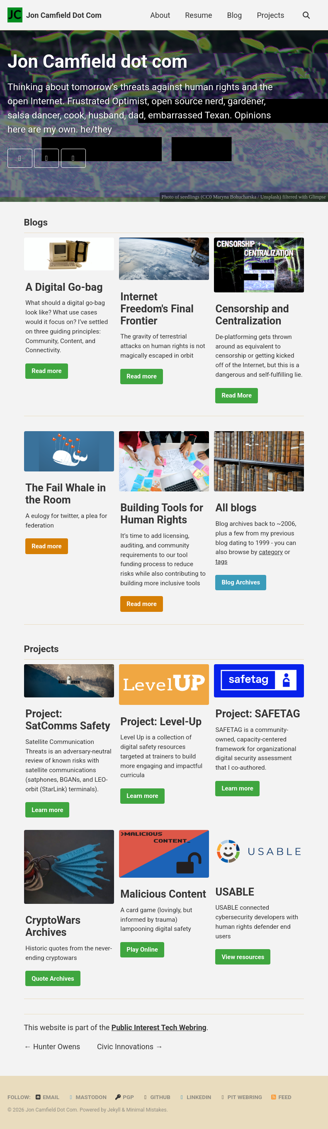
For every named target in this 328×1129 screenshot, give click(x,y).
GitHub (156, 1097)
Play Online (143, 951)
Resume (198, 15)
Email (46, 1097)
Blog (234, 15)
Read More (237, 396)
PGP (124, 1097)
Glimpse (317, 197)
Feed (281, 1097)
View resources (243, 958)
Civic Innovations (125, 1047)
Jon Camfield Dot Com (64, 15)
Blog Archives (241, 583)
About (160, 15)
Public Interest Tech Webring (160, 1029)
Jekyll (114, 1110)
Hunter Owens (56, 1047)
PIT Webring (241, 1097)
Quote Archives (53, 980)
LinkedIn (195, 1097)
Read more (47, 371)
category (271, 553)
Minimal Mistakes (146, 1110)
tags (221, 562)
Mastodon (87, 1097)
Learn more (48, 811)
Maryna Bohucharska (234, 197)
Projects (270, 15)
